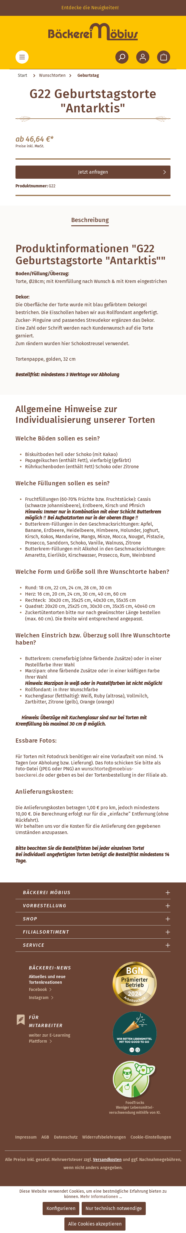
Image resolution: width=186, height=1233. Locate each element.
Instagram (39, 997)
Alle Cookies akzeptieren (95, 1224)
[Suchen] (121, 57)
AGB (45, 1137)
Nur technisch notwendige (114, 1208)
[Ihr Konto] (142, 57)
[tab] (90, 220)
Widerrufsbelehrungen (104, 1137)
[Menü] (22, 57)
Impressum (26, 1137)
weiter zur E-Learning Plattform (49, 1038)
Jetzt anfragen (93, 172)
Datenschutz (66, 1137)
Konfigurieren (60, 1208)
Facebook (38, 989)
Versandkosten (107, 1159)
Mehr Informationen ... (101, 1196)
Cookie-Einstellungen (151, 1137)
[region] (93, 8)
